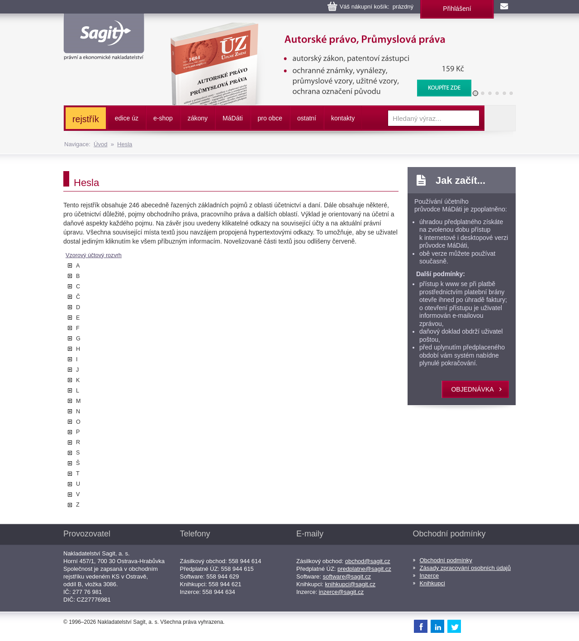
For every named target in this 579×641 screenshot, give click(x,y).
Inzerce (429, 575)
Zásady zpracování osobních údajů (465, 567)
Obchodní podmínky (446, 560)
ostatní (306, 118)
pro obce (270, 118)
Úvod (100, 144)
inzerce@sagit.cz (341, 591)
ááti (232, 118)
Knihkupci (432, 583)
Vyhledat (500, 118)
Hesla (124, 144)
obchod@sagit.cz (367, 561)
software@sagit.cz (347, 576)
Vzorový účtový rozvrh (94, 255)
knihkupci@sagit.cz (350, 584)
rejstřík (85, 119)
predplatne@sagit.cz (364, 568)
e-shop (163, 118)
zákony (198, 118)
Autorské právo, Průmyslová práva (315, 27)
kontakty (343, 118)
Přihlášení (457, 8)
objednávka (472, 389)
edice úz (126, 118)
